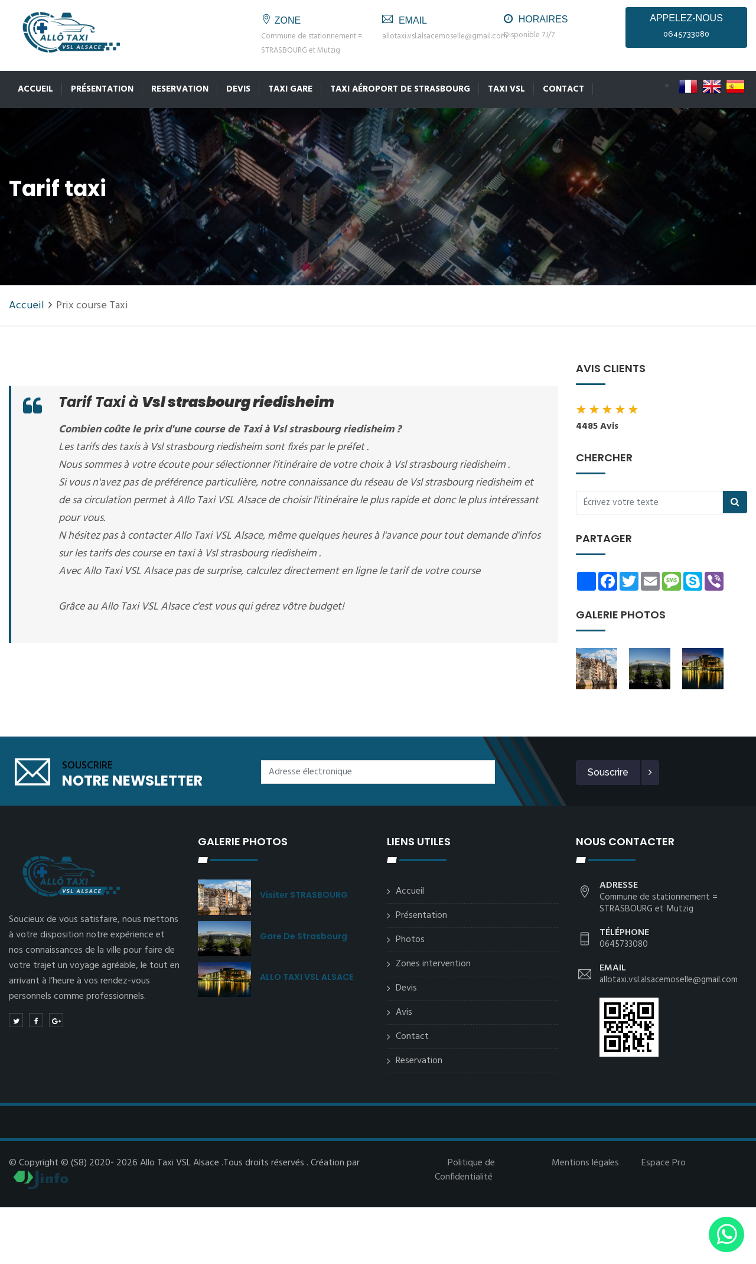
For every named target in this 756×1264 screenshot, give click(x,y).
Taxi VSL (506, 89)
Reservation (179, 89)
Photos (410, 939)
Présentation (102, 89)
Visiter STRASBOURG (304, 895)
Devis (238, 89)
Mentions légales (585, 1163)
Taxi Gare (290, 89)
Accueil (35, 89)
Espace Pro (663, 1163)
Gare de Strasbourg (303, 936)
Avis (404, 1012)
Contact (563, 89)
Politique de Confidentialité (465, 1170)
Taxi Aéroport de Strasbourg (400, 89)
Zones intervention (433, 964)
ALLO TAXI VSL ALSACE (306, 977)
